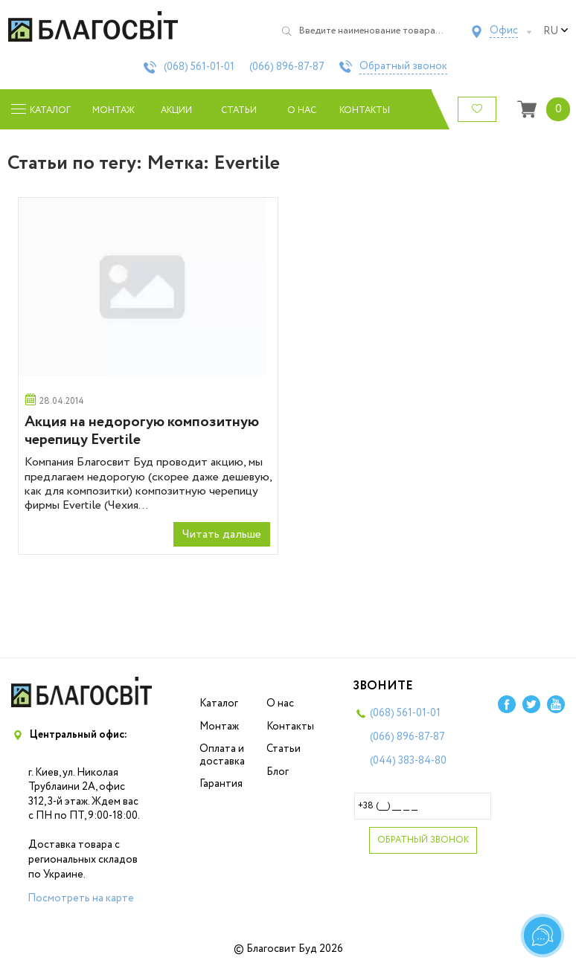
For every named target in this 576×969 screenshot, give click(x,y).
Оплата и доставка (222, 755)
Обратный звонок (403, 67)
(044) (408, 760)
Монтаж (113, 110)
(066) (286, 67)
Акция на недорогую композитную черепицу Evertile (142, 431)
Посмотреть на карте (81, 898)
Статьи (239, 110)
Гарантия (221, 783)
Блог (277, 771)
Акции (176, 110)
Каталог (218, 703)
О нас (301, 110)
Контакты (364, 110)
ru (556, 31)
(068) (199, 67)
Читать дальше (221, 534)
